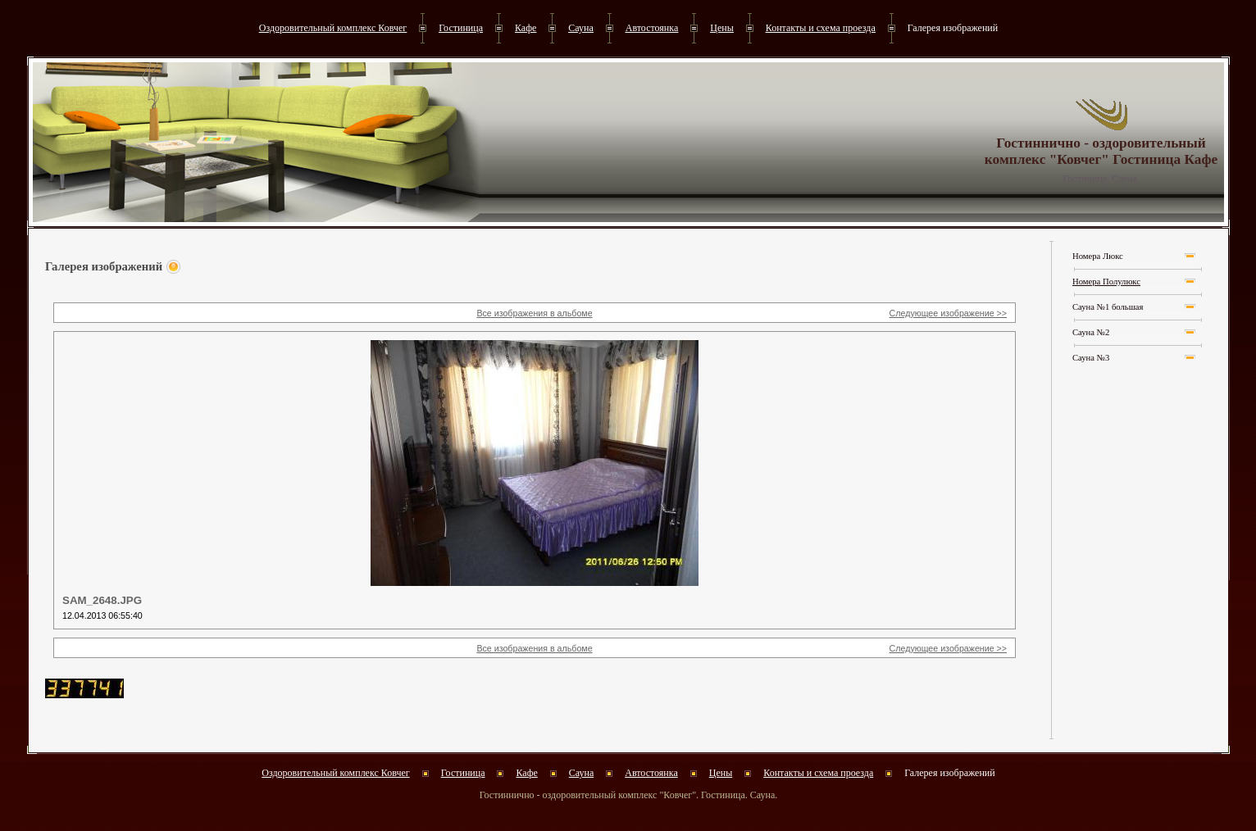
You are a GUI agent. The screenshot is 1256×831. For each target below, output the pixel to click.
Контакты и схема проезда (821, 28)
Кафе (525, 28)
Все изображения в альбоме (534, 313)
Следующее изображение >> (948, 313)
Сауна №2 (1090, 332)
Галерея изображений (953, 28)
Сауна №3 (1090, 357)
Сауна (580, 28)
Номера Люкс (1097, 256)
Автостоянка (652, 28)
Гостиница (461, 28)
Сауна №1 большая (1108, 306)
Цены (721, 28)
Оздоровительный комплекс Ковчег (333, 28)
